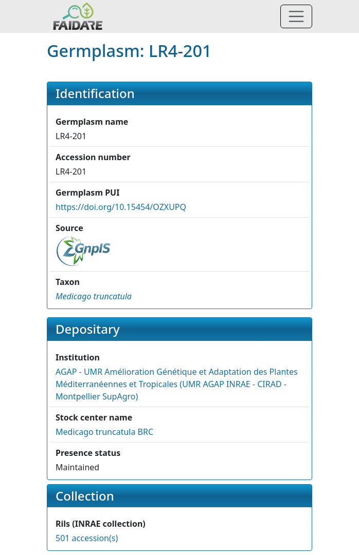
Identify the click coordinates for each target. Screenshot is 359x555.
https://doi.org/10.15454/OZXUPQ (121, 207)
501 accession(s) (87, 538)
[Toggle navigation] (296, 16)
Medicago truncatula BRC (104, 431)
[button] (94, 296)
